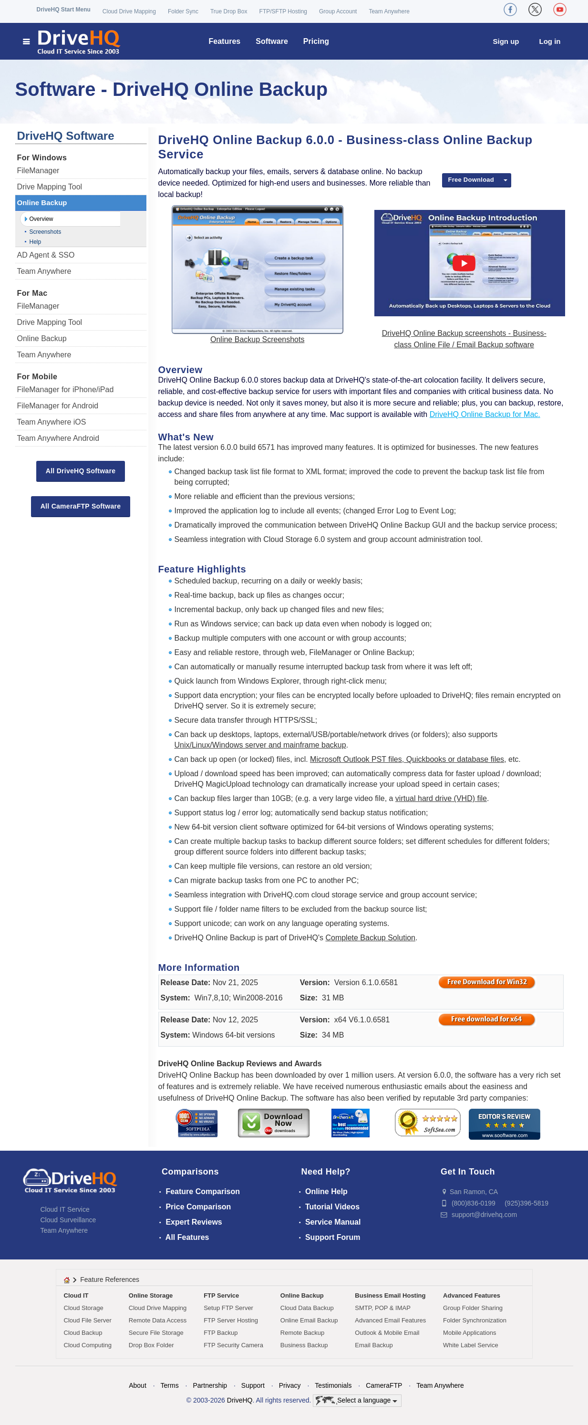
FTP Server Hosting (231, 1320)
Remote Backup (302, 1332)
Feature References (109, 1279)
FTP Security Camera (233, 1345)
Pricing (316, 41)
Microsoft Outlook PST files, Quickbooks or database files (407, 759)
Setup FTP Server (228, 1307)
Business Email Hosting (390, 1295)
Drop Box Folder (151, 1345)
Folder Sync (183, 11)
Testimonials (333, 1385)
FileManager (38, 170)
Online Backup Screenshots (257, 339)
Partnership (210, 1385)
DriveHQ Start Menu (64, 9)
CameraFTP (384, 1385)
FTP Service (221, 1295)
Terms (170, 1385)
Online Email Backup (309, 1320)
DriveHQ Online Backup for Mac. (485, 414)
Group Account (338, 11)
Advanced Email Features (390, 1320)
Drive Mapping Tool (50, 187)
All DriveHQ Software (80, 471)
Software (272, 41)
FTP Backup (220, 1332)
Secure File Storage (156, 1332)
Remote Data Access (157, 1320)
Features (225, 41)
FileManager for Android (58, 406)
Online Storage (151, 1295)
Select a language (356, 1400)
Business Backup (304, 1345)
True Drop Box (229, 11)
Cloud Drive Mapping (129, 11)
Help (35, 242)
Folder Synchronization (474, 1320)
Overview (41, 219)
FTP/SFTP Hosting (283, 11)
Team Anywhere (389, 11)
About (137, 1385)
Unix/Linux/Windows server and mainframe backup (260, 745)
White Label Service (470, 1345)
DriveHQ (240, 1400)
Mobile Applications (469, 1332)
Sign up (506, 41)
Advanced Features (471, 1295)
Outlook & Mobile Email (387, 1332)
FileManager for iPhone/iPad (65, 389)
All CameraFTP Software (81, 506)
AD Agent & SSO (46, 255)
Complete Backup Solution (370, 938)
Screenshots (46, 232)
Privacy (290, 1385)
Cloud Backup (83, 1332)
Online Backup (42, 202)
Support (253, 1385)
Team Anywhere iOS (51, 422)
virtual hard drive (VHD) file (441, 798)
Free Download (471, 179)
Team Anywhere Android (58, 438)
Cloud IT (76, 1295)
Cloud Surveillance (68, 1220)
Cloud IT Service (65, 1209)
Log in (550, 41)
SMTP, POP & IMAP (383, 1307)
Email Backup (373, 1345)
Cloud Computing (88, 1345)
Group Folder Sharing (473, 1307)
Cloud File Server (88, 1320)
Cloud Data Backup (307, 1307)
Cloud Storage (83, 1307)
